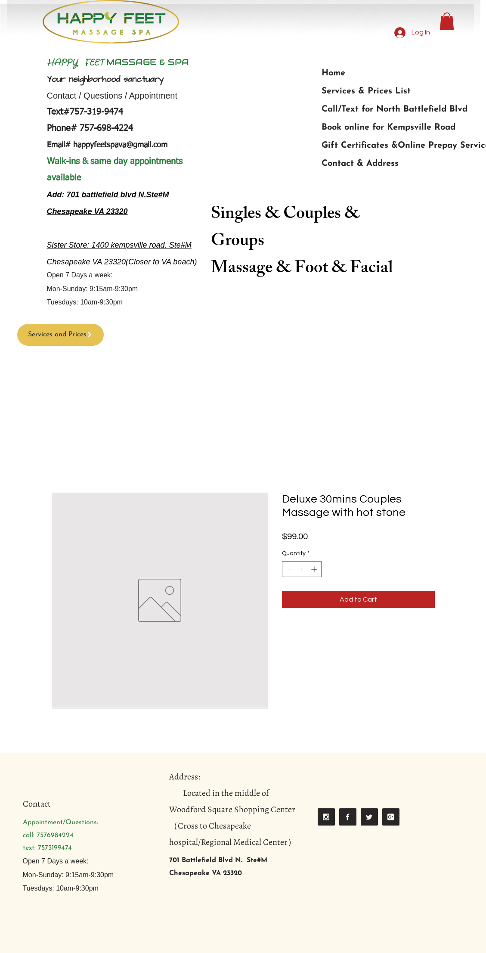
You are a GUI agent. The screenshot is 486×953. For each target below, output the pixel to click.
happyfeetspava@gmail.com (120, 145)
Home (333, 73)
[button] (447, 21)
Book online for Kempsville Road (388, 127)
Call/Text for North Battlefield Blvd (394, 109)
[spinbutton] (302, 569)
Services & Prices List (366, 91)
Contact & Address (360, 163)
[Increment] (315, 569)
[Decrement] (288, 569)
